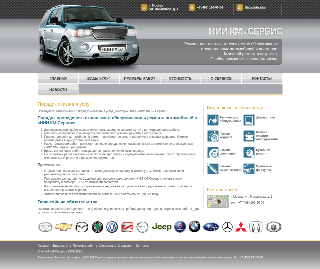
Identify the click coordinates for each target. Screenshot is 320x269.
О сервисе (221, 78)
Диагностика (265, 117)
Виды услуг (98, 78)
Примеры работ (139, 78)
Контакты (262, 78)
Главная (58, 78)
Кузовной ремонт (263, 151)
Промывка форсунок (264, 168)
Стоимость (180, 78)
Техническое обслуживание (231, 119)
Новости (58, 90)
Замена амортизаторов (231, 168)
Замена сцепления (228, 151)
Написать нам (255, 7)
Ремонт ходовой (226, 135)
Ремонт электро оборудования (267, 135)
